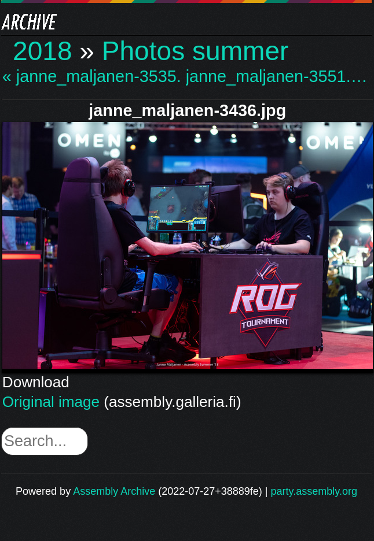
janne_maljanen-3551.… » (276, 77)
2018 (42, 51)
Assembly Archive (114, 491)
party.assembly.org (314, 491)
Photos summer (195, 51)
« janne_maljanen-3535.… (92, 77)
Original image (51, 401)
